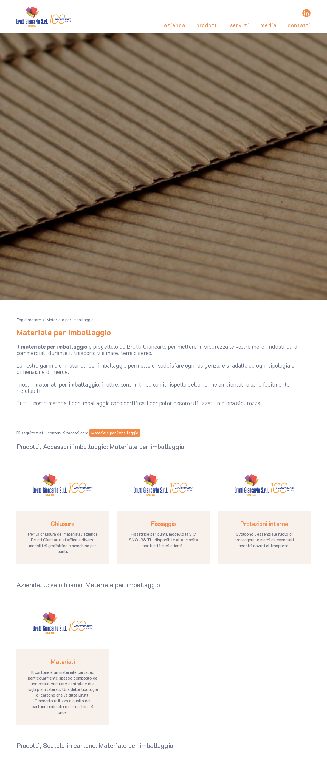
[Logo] (43, 16)
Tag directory (28, 319)
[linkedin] (306, 13)
